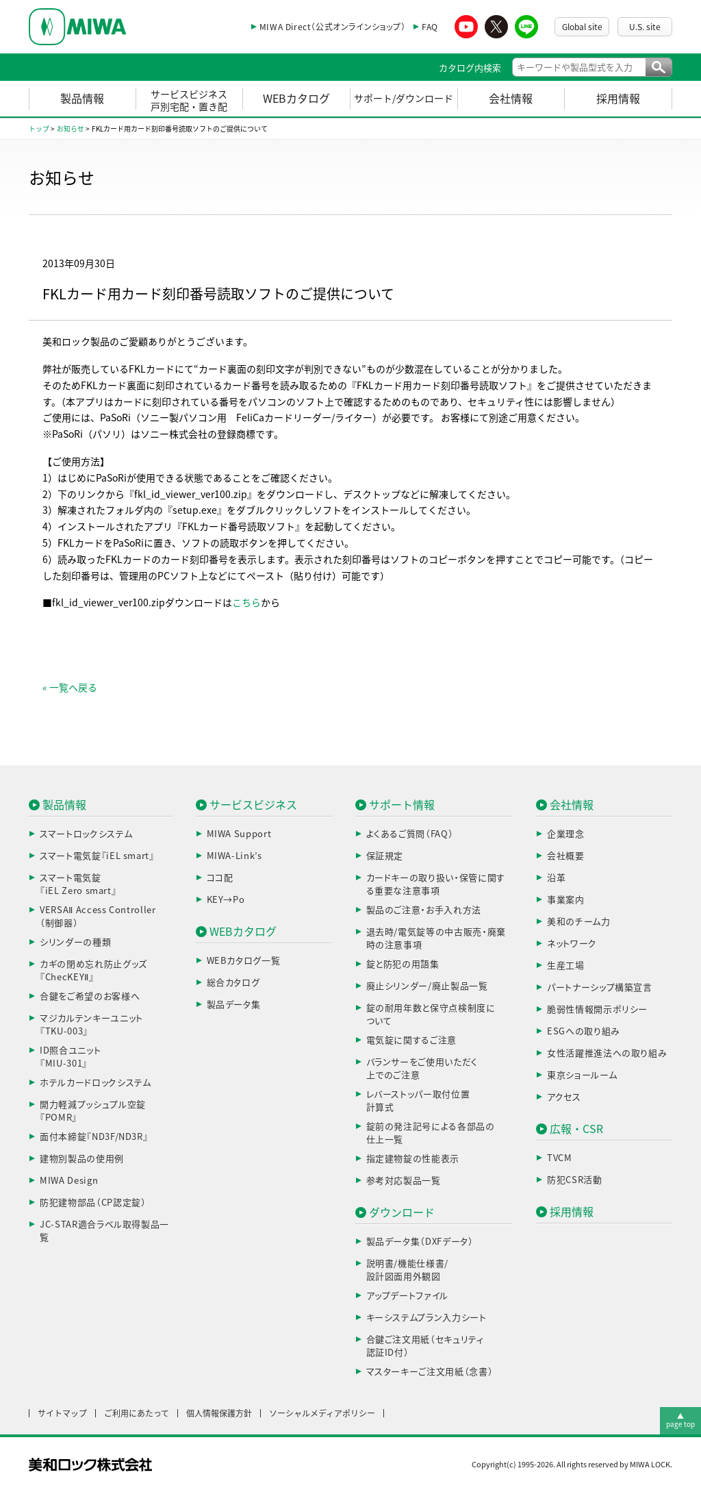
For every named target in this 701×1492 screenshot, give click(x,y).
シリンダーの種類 (75, 942)
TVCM (559, 1158)
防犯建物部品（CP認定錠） (93, 1202)
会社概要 (566, 855)
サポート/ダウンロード (403, 98)
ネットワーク (572, 943)
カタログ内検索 (470, 68)
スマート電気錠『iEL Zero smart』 (78, 884)
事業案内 (566, 899)
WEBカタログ (296, 98)
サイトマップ (62, 1413)
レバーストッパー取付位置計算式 (418, 1101)
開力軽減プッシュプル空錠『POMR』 (93, 1111)
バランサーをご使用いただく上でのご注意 (422, 1069)
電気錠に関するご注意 (411, 1040)
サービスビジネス (253, 804)
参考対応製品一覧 (403, 1180)
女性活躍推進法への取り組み (607, 1053)
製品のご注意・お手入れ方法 (423, 910)
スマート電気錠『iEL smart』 (97, 855)
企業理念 (566, 834)
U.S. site (645, 27)
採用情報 (618, 98)
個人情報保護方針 (219, 1413)
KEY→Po (226, 899)
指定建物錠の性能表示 (413, 1158)
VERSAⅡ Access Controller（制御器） (98, 917)
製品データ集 (234, 1004)
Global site (582, 27)
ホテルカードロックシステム (95, 1082)
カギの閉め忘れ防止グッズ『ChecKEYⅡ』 (93, 971)
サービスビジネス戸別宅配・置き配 (189, 101)
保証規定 (385, 855)
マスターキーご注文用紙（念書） (430, 1371)
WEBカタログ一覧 (244, 960)
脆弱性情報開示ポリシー (597, 1009)
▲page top (680, 1420)
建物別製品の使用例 (82, 1158)
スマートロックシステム (86, 834)
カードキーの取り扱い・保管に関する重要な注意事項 (435, 884)
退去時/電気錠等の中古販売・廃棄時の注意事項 (436, 939)
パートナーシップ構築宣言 (599, 987)
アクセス (564, 1097)
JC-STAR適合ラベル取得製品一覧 (104, 1231)
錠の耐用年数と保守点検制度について (431, 1015)
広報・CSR (576, 1128)
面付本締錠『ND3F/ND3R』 (94, 1136)
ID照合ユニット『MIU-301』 (70, 1057)
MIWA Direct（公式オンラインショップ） (332, 27)
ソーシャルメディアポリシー (322, 1413)
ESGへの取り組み (583, 1031)
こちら (246, 603)
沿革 (556, 877)
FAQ (430, 27)
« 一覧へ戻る (69, 688)
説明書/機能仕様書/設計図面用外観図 (407, 1270)
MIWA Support (239, 834)
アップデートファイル (407, 1295)
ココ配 (220, 877)
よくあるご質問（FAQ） (410, 834)
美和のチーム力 (579, 921)
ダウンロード (402, 1212)
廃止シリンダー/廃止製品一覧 (427, 986)
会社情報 (511, 98)
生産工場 (566, 965)
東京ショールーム (582, 1075)
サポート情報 (402, 804)
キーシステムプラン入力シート (426, 1317)
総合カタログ (233, 982)
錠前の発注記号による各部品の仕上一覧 (430, 1133)
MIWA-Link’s (234, 855)
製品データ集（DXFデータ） (420, 1241)
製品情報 (82, 98)
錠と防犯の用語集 (402, 964)
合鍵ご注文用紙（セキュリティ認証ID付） (425, 1346)
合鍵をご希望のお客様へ (90, 996)
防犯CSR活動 (574, 1180)
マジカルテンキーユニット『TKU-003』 (91, 1025)
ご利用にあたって (136, 1413)
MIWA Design (69, 1180)
